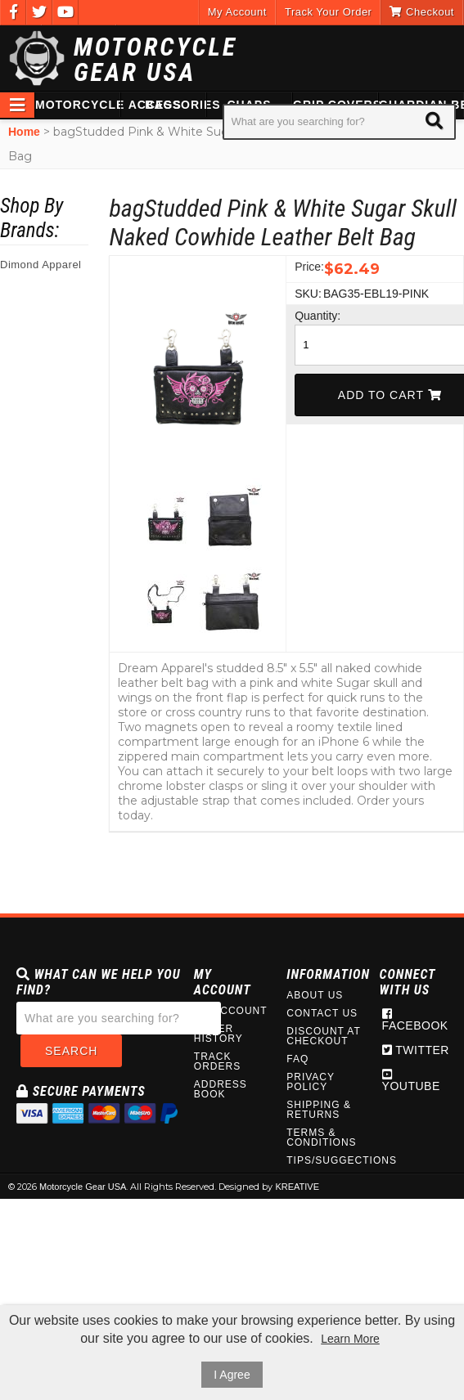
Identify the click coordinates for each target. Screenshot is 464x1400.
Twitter (415, 1050)
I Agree (232, 1374)
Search (71, 1050)
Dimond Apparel (41, 264)
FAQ (297, 1059)
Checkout (422, 12)
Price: (307, 266)
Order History (218, 1033)
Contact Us (322, 1013)
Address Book (220, 1089)
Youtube (411, 1081)
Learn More (350, 1338)
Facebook (415, 1020)
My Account (237, 12)
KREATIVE (297, 1186)
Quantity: (307, 315)
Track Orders (217, 1061)
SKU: (307, 293)
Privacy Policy (310, 1082)
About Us (314, 995)
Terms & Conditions (321, 1137)
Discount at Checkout (323, 1036)
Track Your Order (328, 12)
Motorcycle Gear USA (155, 59)
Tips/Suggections (324, 1160)
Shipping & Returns (318, 1109)
